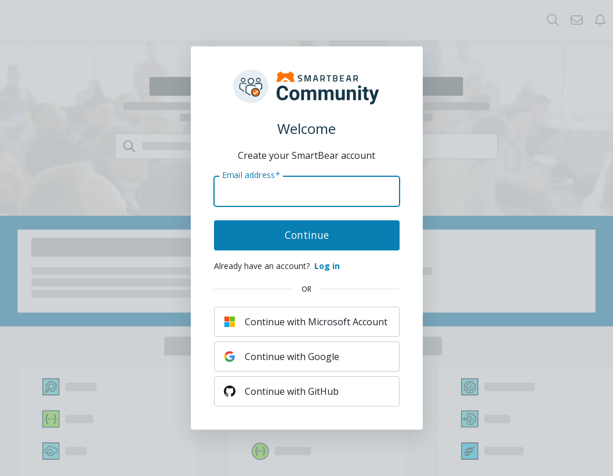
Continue (307, 235)
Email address (251, 175)
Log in (327, 265)
